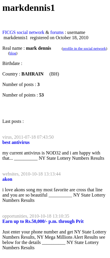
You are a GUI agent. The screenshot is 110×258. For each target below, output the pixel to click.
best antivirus (16, 142)
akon (7, 179)
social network (30, 32)
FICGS (9, 32)
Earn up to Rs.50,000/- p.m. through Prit (43, 221)
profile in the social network (84, 48)
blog (12, 53)
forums (57, 32)
